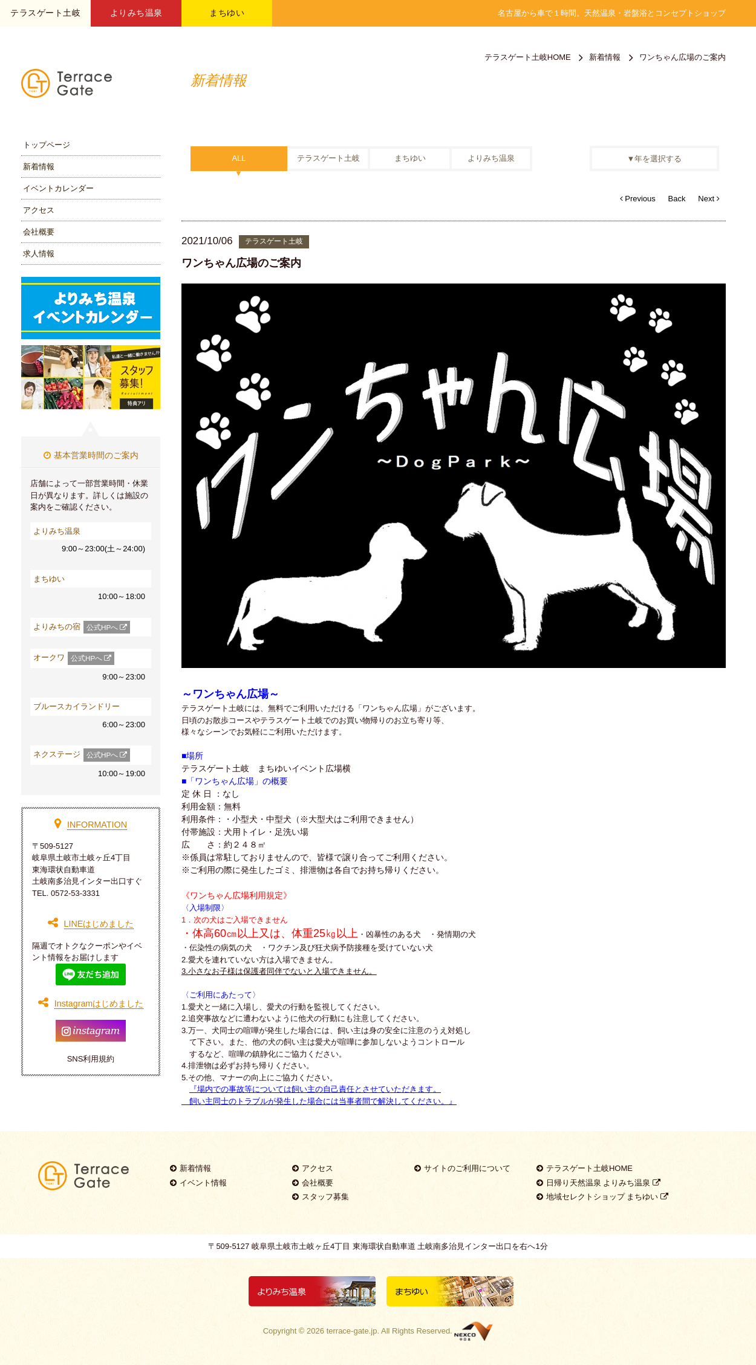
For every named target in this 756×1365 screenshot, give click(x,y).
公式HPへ (106, 627)
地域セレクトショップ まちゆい (602, 1196)
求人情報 (38, 253)
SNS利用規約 (91, 1058)
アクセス (38, 210)
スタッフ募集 (320, 1196)
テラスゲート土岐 (328, 158)
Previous (638, 198)
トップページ (46, 144)
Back (677, 198)
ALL (239, 158)
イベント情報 (198, 1182)
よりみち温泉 (136, 13)
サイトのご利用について (462, 1168)
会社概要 (38, 231)
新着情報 (38, 166)
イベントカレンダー (58, 188)
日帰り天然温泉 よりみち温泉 (598, 1182)
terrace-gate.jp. (353, 1330)
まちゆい (226, 13)
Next (708, 198)
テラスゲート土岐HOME (527, 57)
